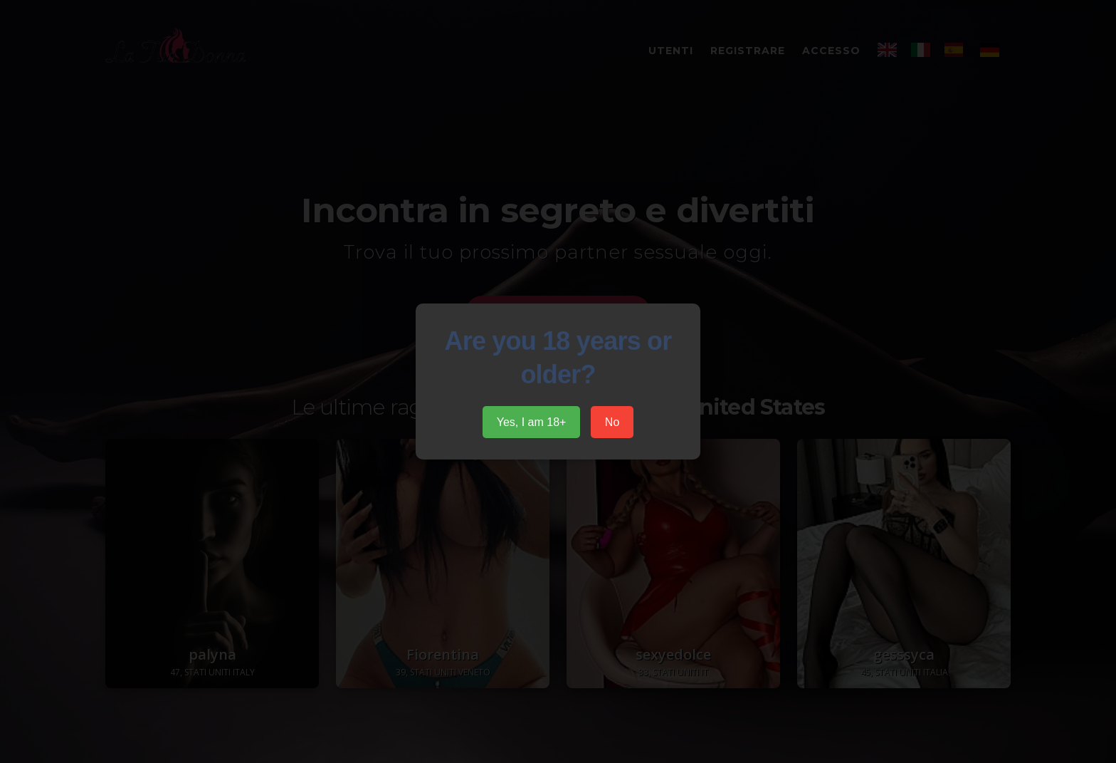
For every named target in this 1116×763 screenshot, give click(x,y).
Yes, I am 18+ (532, 422)
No (612, 422)
